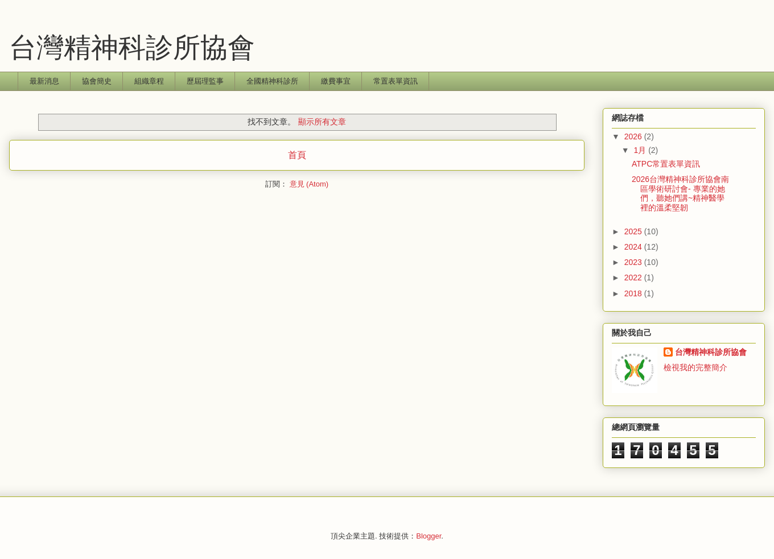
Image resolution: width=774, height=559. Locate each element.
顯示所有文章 (322, 121)
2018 (634, 293)
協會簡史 (97, 81)
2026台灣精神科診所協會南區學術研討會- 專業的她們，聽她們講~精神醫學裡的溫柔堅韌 (680, 193)
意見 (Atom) (309, 184)
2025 (634, 231)
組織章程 (149, 81)
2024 (634, 246)
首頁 (297, 155)
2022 (634, 277)
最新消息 (44, 81)
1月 (640, 150)
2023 (634, 262)
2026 (634, 136)
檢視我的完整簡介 (695, 367)
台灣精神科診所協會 (132, 47)
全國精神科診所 (272, 81)
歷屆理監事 (205, 81)
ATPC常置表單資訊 (666, 163)
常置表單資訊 (395, 81)
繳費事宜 (336, 81)
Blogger (428, 536)
